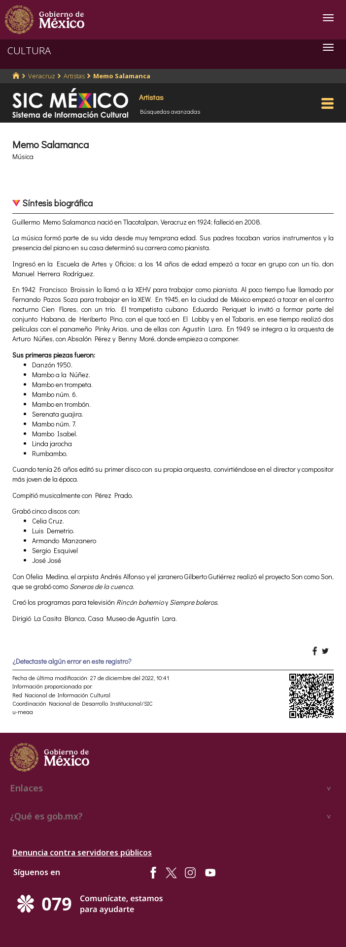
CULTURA (29, 50)
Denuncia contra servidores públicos (82, 852)
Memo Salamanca (121, 75)
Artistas (74, 75)
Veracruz (41, 75)
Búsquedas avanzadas (170, 111)
